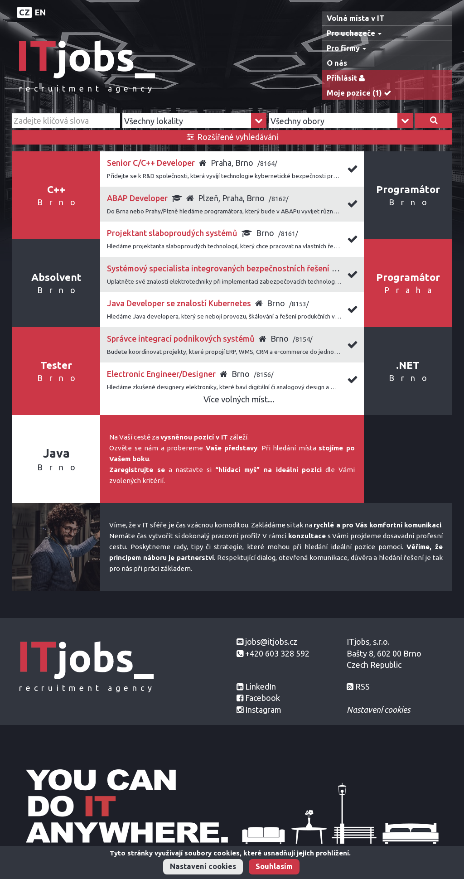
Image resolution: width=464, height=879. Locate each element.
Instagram (263, 709)
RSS (362, 686)
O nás (337, 63)
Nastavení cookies (203, 866)
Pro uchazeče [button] (354, 33)
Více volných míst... (239, 399)
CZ (24, 12)
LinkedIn (260, 686)
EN (40, 12)
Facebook (262, 697)
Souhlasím (274, 866)
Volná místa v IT (355, 18)
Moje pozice (361, 93)
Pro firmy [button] (346, 48)
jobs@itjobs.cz (271, 641)
